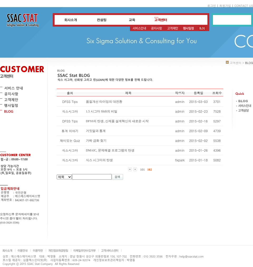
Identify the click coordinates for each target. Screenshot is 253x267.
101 (142, 169)
